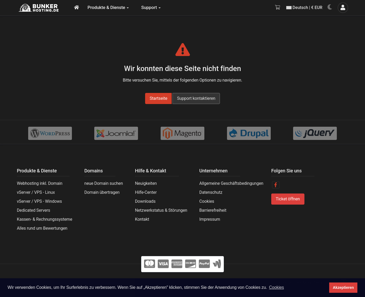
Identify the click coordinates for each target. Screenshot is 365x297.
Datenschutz (210, 192)
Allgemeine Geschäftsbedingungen (231, 183)
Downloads (145, 201)
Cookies (206, 201)
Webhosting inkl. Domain (39, 183)
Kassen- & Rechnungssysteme (44, 219)
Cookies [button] (276, 287)
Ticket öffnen (288, 198)
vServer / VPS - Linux (36, 192)
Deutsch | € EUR (304, 7)
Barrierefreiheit (212, 210)
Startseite (158, 98)
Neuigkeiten (146, 183)
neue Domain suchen (103, 183)
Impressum (209, 219)
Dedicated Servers (33, 210)
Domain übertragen (102, 192)
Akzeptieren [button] (343, 287)
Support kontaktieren (196, 98)
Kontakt (142, 219)
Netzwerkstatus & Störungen (161, 210)
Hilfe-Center (145, 192)
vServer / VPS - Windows (39, 201)
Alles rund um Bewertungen (42, 228)
